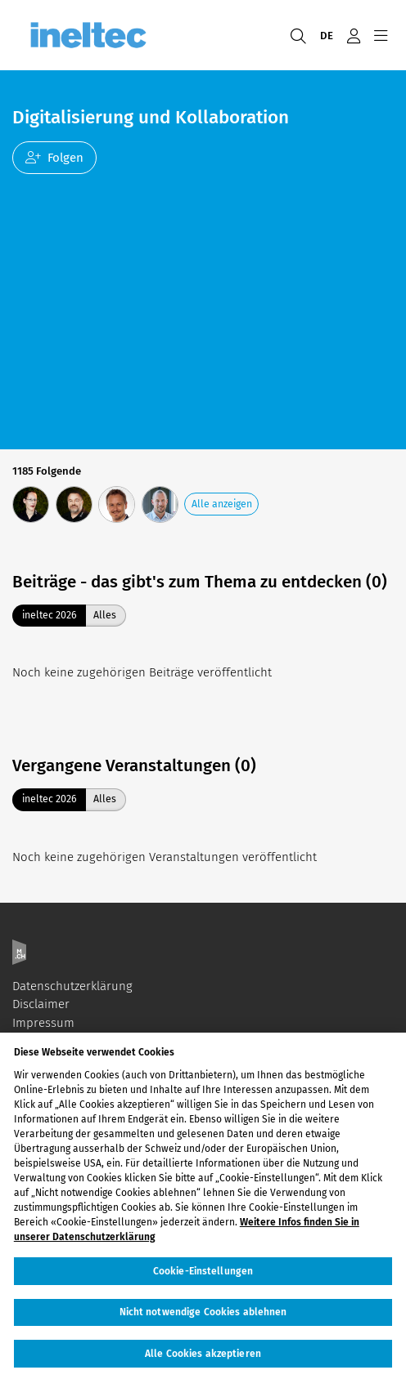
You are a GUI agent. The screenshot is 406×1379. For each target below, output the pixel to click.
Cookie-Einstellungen (203, 1276)
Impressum (43, 1022)
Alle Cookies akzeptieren (203, 1357)
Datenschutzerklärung (72, 986)
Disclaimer (41, 1004)
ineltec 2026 (49, 615)
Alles (104, 615)
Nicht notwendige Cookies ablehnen (203, 1317)
